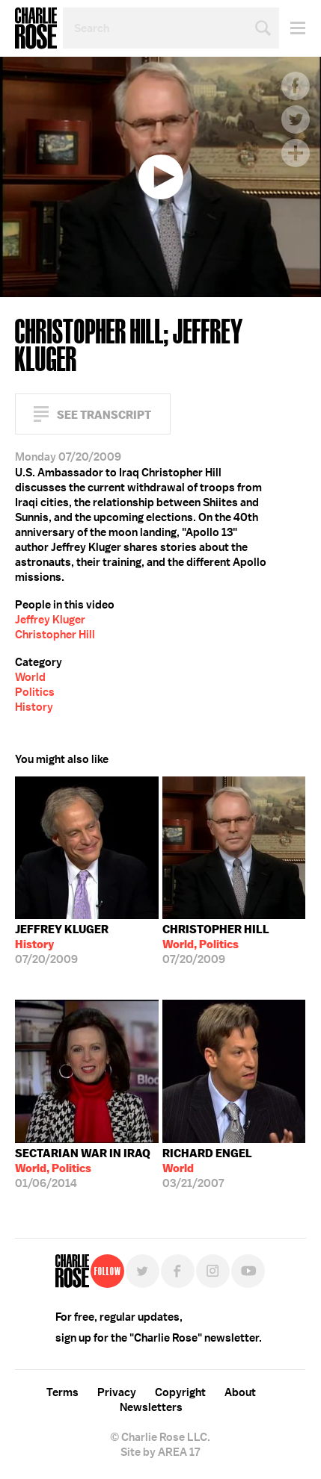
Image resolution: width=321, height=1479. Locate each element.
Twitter (295, 119)
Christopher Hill (55, 634)
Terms (62, 1392)
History (34, 707)
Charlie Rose (36, 28)
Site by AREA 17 (160, 1452)
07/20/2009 (61, 944)
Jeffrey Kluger (50, 619)
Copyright (180, 1392)
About (240, 1392)
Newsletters (151, 1407)
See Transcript (104, 415)
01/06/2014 (82, 1168)
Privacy (116, 1392)
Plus (295, 153)
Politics (35, 692)
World (30, 677)
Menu (292, 28)
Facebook (295, 86)
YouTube (248, 1271)
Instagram (213, 1271)
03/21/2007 (207, 1168)
